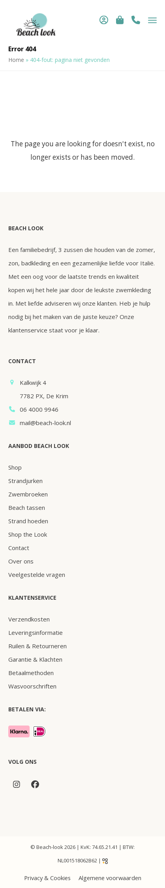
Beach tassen (26, 507)
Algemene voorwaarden (110, 878)
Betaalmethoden (31, 673)
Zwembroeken (28, 494)
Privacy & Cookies (47, 878)
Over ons (21, 561)
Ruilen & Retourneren (37, 646)
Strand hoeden (28, 521)
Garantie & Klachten (35, 659)
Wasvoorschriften (32, 686)
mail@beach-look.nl (45, 423)
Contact (18, 548)
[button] (120, 19)
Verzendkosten (29, 619)
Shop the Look (27, 534)
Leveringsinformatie (35, 632)
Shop (15, 467)
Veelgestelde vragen (36, 574)
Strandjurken (25, 481)
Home (16, 59)
